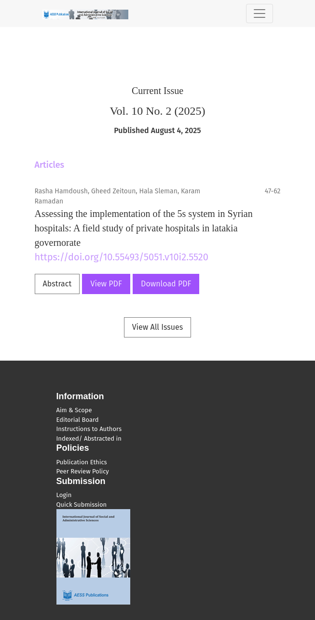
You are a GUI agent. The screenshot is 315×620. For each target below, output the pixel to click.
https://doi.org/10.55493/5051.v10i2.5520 (121, 257)
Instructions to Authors (89, 428)
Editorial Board (77, 419)
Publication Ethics (81, 462)
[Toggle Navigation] (259, 13)
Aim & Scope (74, 410)
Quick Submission (81, 504)
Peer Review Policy (82, 471)
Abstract (57, 283)
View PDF (106, 283)
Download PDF (166, 283)
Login (64, 495)
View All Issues (157, 327)
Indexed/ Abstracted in (89, 438)
